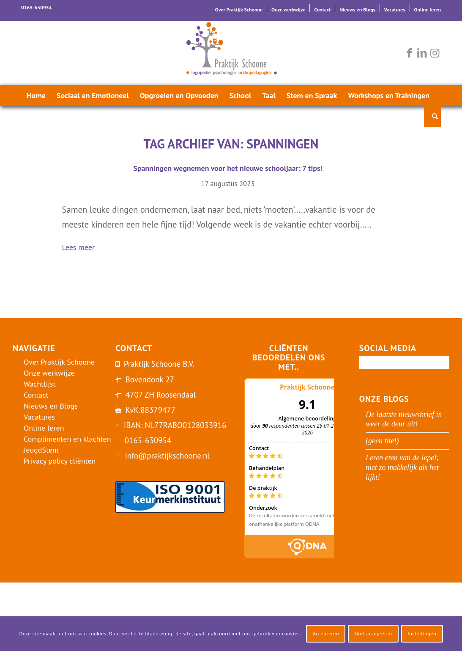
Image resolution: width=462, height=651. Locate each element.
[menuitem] (239, 8)
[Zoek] (432, 116)
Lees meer (82, 248)
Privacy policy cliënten (60, 461)
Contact (322, 9)
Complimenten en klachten (67, 439)
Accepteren (326, 633)
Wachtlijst (40, 384)
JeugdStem (41, 450)
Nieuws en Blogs (357, 9)
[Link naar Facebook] (409, 53)
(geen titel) (382, 441)
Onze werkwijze (288, 9)
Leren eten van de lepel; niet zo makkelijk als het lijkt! (402, 467)
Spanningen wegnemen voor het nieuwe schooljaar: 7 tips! (228, 168)
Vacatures (394, 9)
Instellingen (421, 633)
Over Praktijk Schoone (238, 9)
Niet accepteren (373, 633)
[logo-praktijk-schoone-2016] (231, 53)
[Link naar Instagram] (434, 53)
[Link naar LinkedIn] (422, 53)
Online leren (427, 9)
